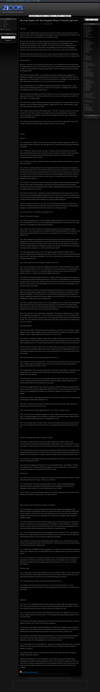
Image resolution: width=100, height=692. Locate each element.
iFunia (87, 68)
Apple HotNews (89, 63)
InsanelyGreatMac (90, 42)
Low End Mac (89, 69)
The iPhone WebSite (90, 97)
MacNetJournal (89, 72)
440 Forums (29, 0)
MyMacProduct (89, 107)
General (86, 62)
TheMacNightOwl (89, 110)
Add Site (5, 24)
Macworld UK (48, 24)
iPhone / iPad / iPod (89, 93)
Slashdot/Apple (89, 108)
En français (6, 29)
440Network (68, 678)
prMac (87, 35)
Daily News (87, 26)
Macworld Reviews (90, 73)
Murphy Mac (88, 87)
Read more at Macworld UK (29, 672)
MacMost (88, 70)
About (5, 26)
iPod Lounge (88, 95)
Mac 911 (87, 106)
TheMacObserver (89, 37)
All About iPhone (89, 94)
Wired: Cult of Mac (90, 76)
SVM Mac (88, 51)
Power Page (88, 48)
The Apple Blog (89, 74)
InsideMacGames (89, 101)
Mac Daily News (89, 30)
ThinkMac (88, 90)
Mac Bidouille (89, 27)
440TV (34, 0)
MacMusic (9, 0)
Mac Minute (88, 31)
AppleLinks (88, 41)
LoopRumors (88, 58)
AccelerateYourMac (90, 82)
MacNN (87, 33)
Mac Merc (88, 45)
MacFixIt (87, 84)
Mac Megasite (89, 44)
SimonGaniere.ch (89, 49)
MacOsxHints (89, 86)
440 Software (21, 0)
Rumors (86, 55)
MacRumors (88, 59)
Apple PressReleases (90, 65)
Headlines (86, 40)
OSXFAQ (88, 88)
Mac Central (88, 28)
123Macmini (88, 80)
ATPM (87, 66)
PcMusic (15, 0)
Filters (5, 21)
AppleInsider (88, 56)
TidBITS (87, 52)
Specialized (87, 79)
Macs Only (88, 46)
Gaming (86, 100)
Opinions (86, 104)
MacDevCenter (89, 83)
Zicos (38, 0)
